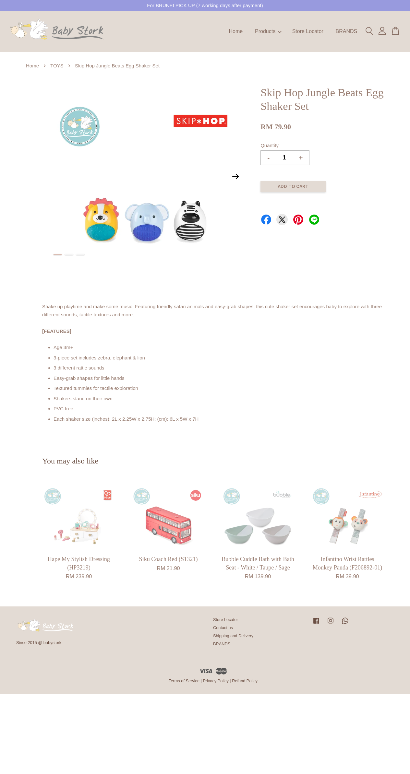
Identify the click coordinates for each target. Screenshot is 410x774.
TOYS (57, 65)
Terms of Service (184, 680)
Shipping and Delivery (233, 635)
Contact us (223, 627)
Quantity (269, 145)
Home (236, 31)
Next (235, 176)
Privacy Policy (215, 680)
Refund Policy (245, 680)
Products (268, 31)
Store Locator (307, 31)
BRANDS (346, 31)
